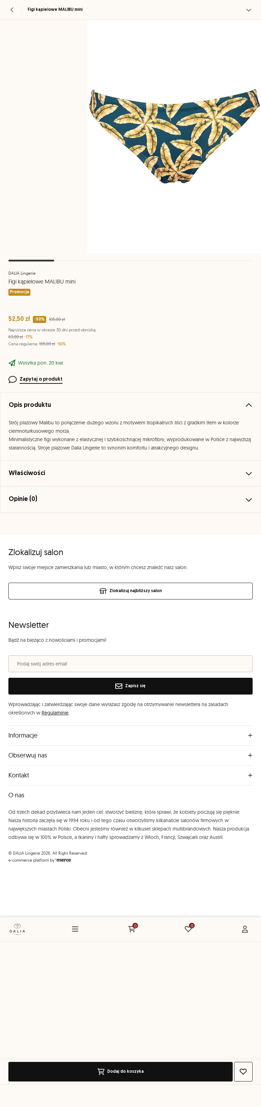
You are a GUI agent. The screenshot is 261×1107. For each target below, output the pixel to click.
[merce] (63, 860)
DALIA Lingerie (22, 273)
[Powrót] (12, 10)
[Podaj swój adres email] (130, 663)
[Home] (17, 929)
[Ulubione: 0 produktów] (188, 929)
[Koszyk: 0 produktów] (131, 929)
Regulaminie (55, 713)
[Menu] (75, 929)
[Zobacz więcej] (249, 10)
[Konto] (245, 929)
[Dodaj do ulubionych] (243, 1071)
